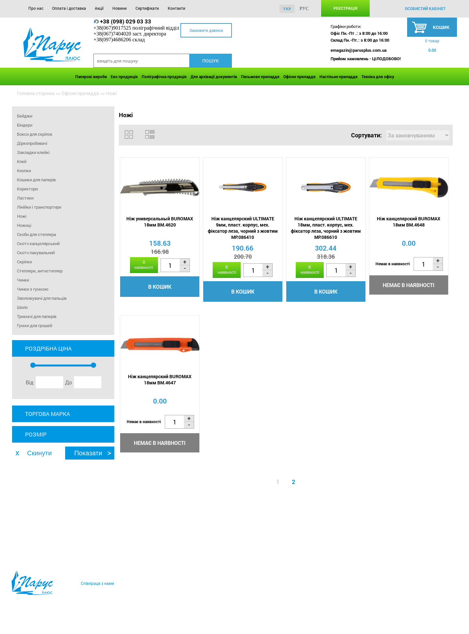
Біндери (24, 125)
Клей (21, 161)
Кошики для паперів (36, 180)
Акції (99, 8)
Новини (119, 8)
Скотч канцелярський (38, 243)
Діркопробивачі (32, 143)
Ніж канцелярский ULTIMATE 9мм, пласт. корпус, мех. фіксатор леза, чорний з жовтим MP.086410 (243, 227)
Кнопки (24, 170)
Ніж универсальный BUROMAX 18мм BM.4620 (159, 221)
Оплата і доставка (69, 8)
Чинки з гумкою (33, 289)
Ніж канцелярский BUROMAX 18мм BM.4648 (408, 221)
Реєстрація (345, 8)
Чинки (23, 280)
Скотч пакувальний (36, 252)
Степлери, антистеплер (40, 271)
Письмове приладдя (260, 76)
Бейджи (24, 116)
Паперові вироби (91, 76)
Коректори (27, 189)
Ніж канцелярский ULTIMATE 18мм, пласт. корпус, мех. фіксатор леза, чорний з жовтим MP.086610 (326, 227)
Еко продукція (124, 76)
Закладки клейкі (33, 152)
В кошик (159, 286)
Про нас (35, 8)
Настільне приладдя (339, 76)
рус (304, 8)
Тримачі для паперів (36, 316)
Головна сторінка (35, 93)
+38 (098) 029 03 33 (125, 21)
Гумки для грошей (34, 325)
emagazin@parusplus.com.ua (359, 50)
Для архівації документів (214, 76)
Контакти (176, 8)
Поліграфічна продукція (164, 76)
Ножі (21, 216)
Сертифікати (147, 8)
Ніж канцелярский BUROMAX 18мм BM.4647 (160, 379)
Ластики (25, 198)
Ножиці (24, 225)
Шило (22, 307)
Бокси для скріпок (34, 134)
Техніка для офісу (378, 76)
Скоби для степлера (36, 234)
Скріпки (24, 262)
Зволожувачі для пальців (41, 298)
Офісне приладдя (299, 76)
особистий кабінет (425, 8)
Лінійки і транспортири (39, 207)
